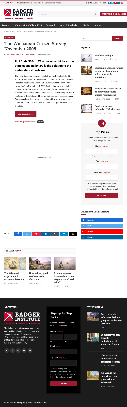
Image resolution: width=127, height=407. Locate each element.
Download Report (25, 114)
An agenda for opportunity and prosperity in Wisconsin (109, 377)
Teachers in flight (104, 55)
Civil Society (9, 37)
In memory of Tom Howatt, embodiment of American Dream (110, 339)
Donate (89, 3)
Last (110, 156)
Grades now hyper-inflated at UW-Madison (107, 108)
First (93, 156)
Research (50, 25)
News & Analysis (68, 25)
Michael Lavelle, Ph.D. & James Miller (21, 54)
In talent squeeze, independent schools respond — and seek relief (65, 278)
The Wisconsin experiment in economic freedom (14, 276)
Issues (5, 25)
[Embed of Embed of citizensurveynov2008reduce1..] (45, 157)
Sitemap (44, 403)
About (98, 25)
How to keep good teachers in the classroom (38, 276)
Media (86, 25)
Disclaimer (36, 403)
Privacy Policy (27, 403)
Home (6, 32)
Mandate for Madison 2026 (28, 25)
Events (95, 3)
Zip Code (102, 172)
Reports (18, 32)
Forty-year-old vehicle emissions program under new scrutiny (39, 3)
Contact (102, 3)
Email (101, 161)
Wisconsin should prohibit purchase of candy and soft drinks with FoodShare (109, 72)
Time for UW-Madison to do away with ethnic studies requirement (108, 91)
